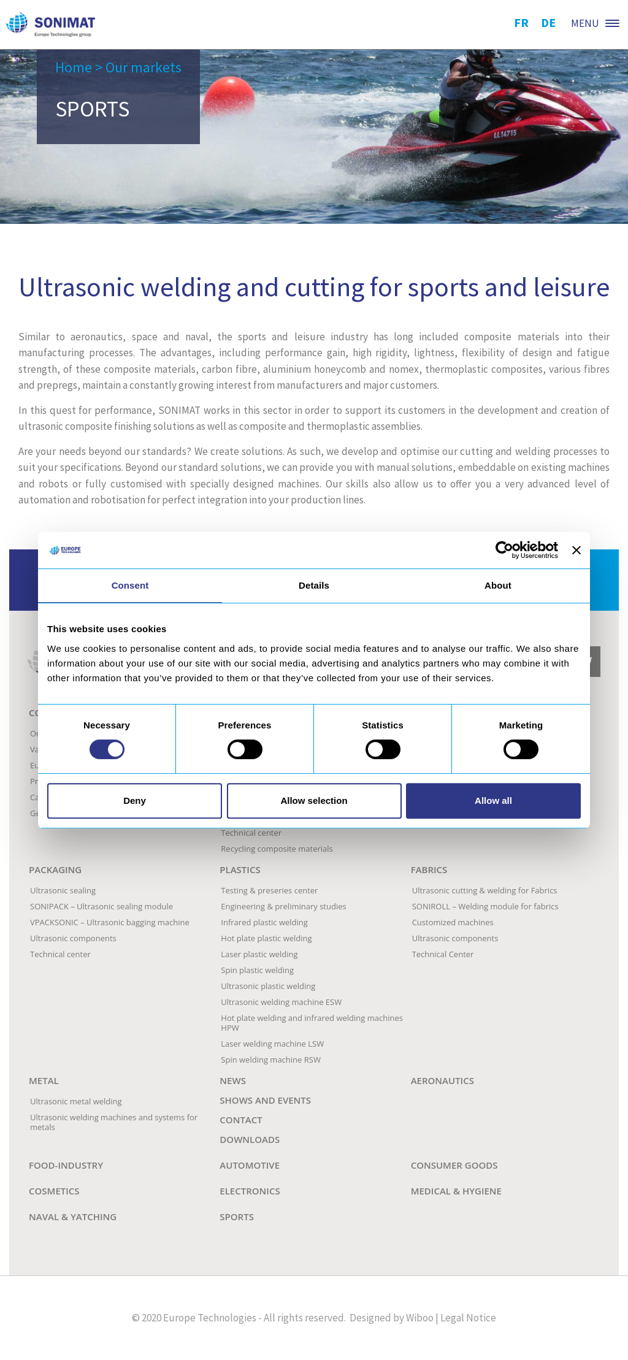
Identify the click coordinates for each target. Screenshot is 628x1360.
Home (73, 67)
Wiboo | (422, 1317)
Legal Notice (468, 1317)
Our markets (143, 67)
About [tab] (497, 585)
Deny (134, 800)
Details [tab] (314, 585)
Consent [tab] (130, 585)
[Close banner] (576, 550)
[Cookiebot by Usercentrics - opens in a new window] (504, 550)
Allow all (493, 800)
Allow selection (313, 800)
